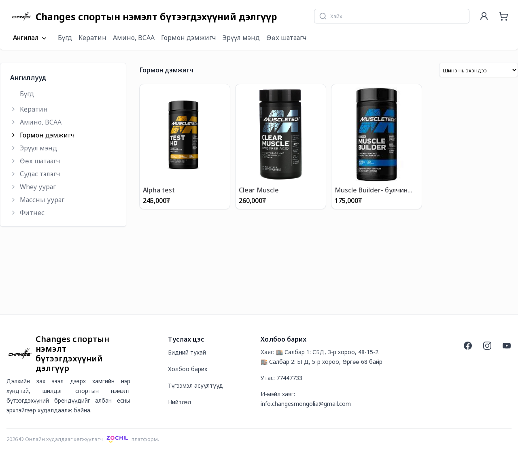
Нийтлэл (179, 402)
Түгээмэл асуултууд (195, 385)
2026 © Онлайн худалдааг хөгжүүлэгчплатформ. (82, 439)
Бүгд (65, 37)
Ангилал (30, 38)
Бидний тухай (187, 352)
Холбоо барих (187, 369)
